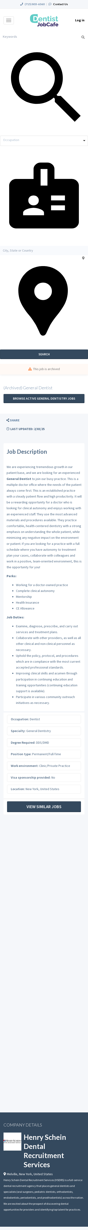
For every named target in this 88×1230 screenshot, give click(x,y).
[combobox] (44, 141)
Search (44, 354)
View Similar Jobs (44, 806)
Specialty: (18, 731)
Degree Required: (23, 742)
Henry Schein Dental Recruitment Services (45, 1151)
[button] (13, 420)
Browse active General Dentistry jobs (44, 398)
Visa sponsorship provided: (31, 777)
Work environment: (24, 766)
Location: (18, 789)
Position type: (21, 754)
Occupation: (20, 719)
